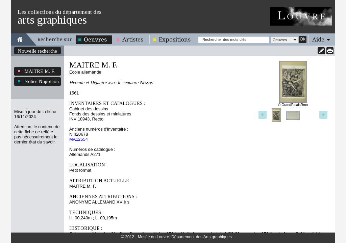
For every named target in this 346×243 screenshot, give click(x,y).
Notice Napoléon (41, 81)
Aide (318, 39)
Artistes (132, 39)
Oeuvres (95, 39)
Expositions (175, 39)
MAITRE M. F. (39, 71)
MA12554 (78, 139)
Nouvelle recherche (37, 51)
